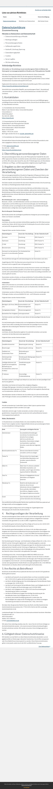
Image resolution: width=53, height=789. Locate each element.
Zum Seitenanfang (44, 646)
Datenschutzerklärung (26, 785)
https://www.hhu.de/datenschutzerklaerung (15, 86)
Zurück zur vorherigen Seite (43, 10)
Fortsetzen (26, 787)
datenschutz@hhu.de (12, 146)
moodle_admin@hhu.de (26, 133)
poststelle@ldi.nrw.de (12, 620)
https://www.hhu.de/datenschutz (11, 150)
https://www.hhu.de (8, 118)
